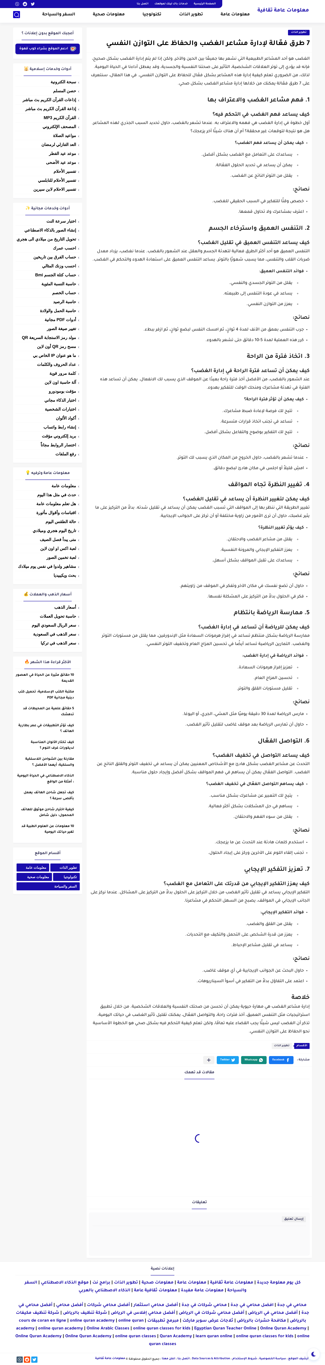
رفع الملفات (65, 454)
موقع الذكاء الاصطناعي (65, 1283)
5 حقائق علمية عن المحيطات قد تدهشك (48, 712)
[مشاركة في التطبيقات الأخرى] (208, 1060)
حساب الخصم (64, 293)
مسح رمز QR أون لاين (56, 346)
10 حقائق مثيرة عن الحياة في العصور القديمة (45, 678)
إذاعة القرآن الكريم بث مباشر (50, 109)
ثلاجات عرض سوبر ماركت (207, 1321)
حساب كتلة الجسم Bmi (55, 275)
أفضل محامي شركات (108, 1305)
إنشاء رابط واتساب (59, 427)
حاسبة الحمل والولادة (58, 310)
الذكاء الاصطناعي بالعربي (104, 1290)
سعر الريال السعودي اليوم (54, 625)
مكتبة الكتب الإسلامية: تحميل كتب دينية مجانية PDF (46, 695)
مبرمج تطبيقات (163, 1321)
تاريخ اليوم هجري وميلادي (54, 530)
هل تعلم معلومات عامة (56, 504)
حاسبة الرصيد (64, 302)
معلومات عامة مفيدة (202, 1290)
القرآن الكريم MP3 (60, 117)
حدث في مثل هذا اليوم (56, 495)
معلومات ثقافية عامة (155, 1290)
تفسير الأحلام (65, 171)
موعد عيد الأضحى (61, 162)
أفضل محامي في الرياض (273, 1313)
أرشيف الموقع (298, 1358)
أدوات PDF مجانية (60, 319)
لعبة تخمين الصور (61, 557)
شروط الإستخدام (244, 1358)
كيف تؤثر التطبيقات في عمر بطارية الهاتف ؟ (46, 729)
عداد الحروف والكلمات (56, 364)
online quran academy (92, 1321)
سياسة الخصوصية (272, 1358)
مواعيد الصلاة (64, 135)
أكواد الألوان (66, 418)
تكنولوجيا (152, 15)
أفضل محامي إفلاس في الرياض (143, 1313)
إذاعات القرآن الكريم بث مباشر (49, 100)
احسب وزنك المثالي (59, 266)
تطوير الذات (191, 15)
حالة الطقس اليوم (61, 521)
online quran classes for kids (162, 1328)
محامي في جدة (292, 1305)
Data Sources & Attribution (211, 1358)
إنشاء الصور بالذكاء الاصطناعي (50, 230)
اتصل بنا (142, 4)
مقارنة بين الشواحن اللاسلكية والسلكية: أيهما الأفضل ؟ (49, 762)
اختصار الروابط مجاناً (58, 445)
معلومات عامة (235, 15)
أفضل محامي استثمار (156, 1305)
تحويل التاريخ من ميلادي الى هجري (46, 239)
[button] (281, 1060)
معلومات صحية (109, 15)
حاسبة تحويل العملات (58, 616)
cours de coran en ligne (42, 1321)
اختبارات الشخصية (60, 409)
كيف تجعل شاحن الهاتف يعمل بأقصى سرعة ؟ (49, 796)
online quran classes (135, 1336)
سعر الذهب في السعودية (54, 634)
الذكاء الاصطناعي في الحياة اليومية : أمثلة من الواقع (45, 779)
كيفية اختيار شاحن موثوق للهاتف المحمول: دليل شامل (47, 813)
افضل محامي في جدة (252, 1305)
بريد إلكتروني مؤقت (59, 436)
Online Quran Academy (283, 1328)
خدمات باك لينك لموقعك (171, 4)
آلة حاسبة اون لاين (60, 382)
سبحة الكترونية (63, 82)
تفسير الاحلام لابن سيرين (54, 189)
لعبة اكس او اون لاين (58, 548)
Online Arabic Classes (108, 1328)
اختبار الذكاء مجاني (60, 400)
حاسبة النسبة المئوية (58, 284)
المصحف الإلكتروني (59, 126)
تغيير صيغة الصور (61, 328)
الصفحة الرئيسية (205, 4)
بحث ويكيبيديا (65, 575)
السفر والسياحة (58, 15)
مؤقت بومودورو (62, 391)
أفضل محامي (69, 1305)
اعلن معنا (168, 1358)
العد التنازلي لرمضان (58, 144)
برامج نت (101, 1283)
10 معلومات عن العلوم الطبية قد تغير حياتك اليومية (47, 829)
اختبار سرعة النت (61, 221)
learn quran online (214, 1336)
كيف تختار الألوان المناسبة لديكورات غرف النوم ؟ (52, 745)
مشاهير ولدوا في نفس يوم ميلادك (47, 566)
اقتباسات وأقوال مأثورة (56, 512)
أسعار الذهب (65, 607)
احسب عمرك (64, 248)
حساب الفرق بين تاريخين (54, 257)
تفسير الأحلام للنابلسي (57, 180)
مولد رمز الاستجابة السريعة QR (49, 337)
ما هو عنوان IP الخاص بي (54, 355)
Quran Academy (176, 1336)
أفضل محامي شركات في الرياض (211, 1313)
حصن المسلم (64, 91)
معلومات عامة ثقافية (283, 11)
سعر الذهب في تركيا (58, 643)
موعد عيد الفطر (62, 153)
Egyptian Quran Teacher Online (225, 1328)
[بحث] (16, 15)
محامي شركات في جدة (204, 1305)
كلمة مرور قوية (62, 373)
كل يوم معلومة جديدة (279, 1283)
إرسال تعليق (294, 1219)
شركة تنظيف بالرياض (85, 1313)
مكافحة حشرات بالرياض (261, 1321)
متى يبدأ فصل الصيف (58, 539)
